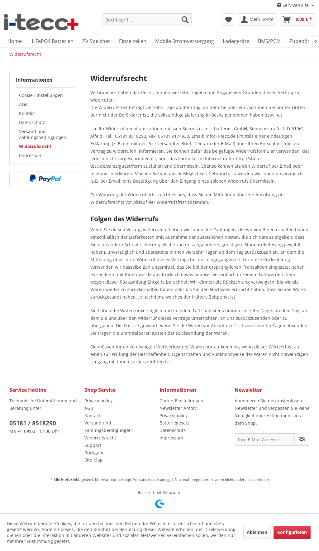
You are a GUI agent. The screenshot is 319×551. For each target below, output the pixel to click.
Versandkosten (146, 479)
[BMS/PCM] (269, 41)
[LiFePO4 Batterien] (52, 41)
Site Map (93, 460)
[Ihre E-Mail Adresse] (265, 439)
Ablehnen (257, 532)
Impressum (31, 155)
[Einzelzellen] (133, 41)
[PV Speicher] (96, 41)
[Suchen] (185, 19)
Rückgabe (94, 453)
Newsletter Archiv (178, 408)
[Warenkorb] (297, 19)
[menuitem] (147, 19)
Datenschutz (32, 122)
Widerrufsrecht (35, 146)
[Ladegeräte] (236, 41)
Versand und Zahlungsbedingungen (42, 134)
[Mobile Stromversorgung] (184, 41)
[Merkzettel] (228, 19)
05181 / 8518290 (32, 423)
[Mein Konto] (257, 19)
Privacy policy (98, 401)
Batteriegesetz (174, 423)
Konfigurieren (292, 532)
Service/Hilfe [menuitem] (293, 5)
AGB (23, 104)
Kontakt (27, 113)
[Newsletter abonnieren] (301, 439)
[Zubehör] (299, 41)
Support (92, 445)
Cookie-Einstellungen (41, 95)
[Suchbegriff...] (147, 19)
